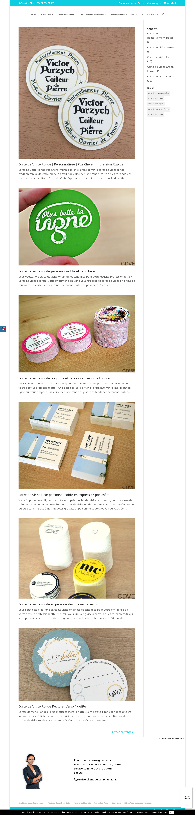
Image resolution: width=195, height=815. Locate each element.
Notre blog (116, 803)
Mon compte (153, 3)
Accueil (34, 14)
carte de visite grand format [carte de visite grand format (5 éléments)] (158, 109)
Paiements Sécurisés (82, 803)
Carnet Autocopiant (148, 14)
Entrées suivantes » (123, 732)
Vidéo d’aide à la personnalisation (138, 803)
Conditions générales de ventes (31, 803)
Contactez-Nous (101, 803)
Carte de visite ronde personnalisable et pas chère (57, 271)
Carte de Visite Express (161, 57)
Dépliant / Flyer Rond (117, 14)
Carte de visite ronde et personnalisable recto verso (58, 604)
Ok (171, 812)
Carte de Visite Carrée (160, 47)
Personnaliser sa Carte (131, 3)
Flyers (133, 14)
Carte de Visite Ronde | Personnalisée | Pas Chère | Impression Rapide (71, 164)
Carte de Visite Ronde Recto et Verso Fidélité (52, 706)
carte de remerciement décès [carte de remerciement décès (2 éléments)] (158, 93)
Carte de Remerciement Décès (92, 14)
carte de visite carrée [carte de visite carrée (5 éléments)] (155, 98)
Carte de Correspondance (66, 14)
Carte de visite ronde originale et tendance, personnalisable (64, 378)
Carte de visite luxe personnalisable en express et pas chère (64, 495)
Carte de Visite (45, 14)
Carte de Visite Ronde (160, 76)
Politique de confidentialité (59, 803)
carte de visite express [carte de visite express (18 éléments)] (156, 104)
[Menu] (191, 788)
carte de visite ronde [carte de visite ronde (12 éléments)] (155, 114)
